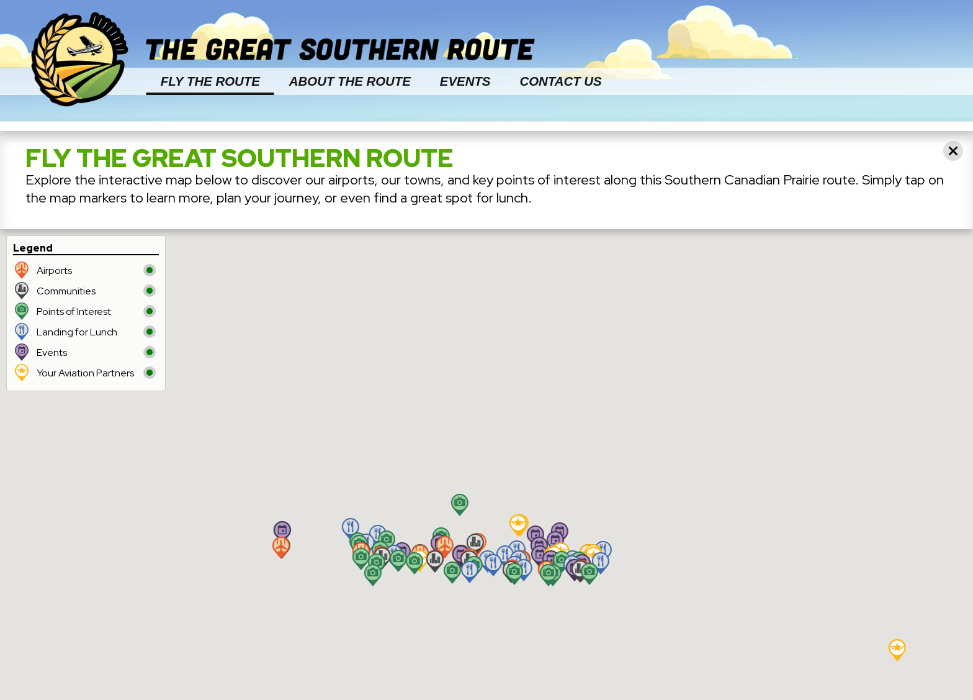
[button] (475, 545)
